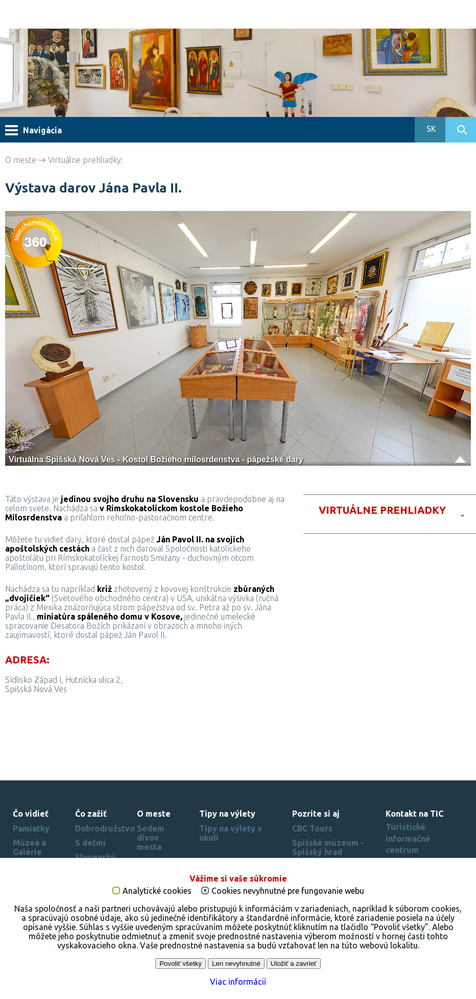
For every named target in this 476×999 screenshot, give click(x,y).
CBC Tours (312, 828)
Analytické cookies (157, 896)
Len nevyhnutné (236, 968)
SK (430, 128)
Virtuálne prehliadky (84, 159)
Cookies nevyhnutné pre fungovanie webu (287, 896)
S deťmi (90, 842)
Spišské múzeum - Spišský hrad (328, 847)
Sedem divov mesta (150, 837)
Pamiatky (31, 828)
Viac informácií (238, 986)
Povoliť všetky (180, 968)
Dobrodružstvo (105, 828)
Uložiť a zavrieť (294, 968)
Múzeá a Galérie (29, 847)
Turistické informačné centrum (408, 838)
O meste (20, 159)
